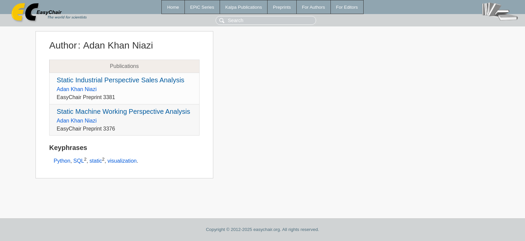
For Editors (347, 7)
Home (173, 7)
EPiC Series (202, 7)
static (95, 161)
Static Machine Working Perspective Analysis (123, 111)
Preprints (282, 7)
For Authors (313, 7)
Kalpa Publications (243, 7)
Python (62, 161)
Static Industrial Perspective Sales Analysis (120, 80)
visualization (122, 161)
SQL (78, 161)
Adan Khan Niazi (76, 89)
